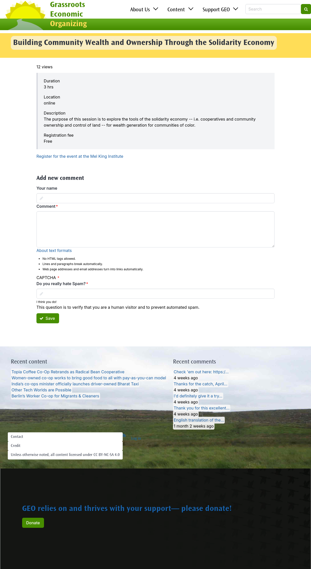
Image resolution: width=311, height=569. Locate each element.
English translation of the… (199, 420)
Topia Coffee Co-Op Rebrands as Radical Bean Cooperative (68, 372)
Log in (136, 439)
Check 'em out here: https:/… (201, 372)
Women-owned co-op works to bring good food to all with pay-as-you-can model (89, 378)
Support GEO (216, 10)
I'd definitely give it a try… (198, 396)
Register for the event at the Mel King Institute (79, 156)
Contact (17, 437)
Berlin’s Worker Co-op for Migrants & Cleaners (55, 396)
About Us (140, 10)
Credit (15, 446)
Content (176, 10)
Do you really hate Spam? (61, 283)
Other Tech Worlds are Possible (41, 390)
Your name (46, 188)
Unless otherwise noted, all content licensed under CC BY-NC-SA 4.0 (65, 455)
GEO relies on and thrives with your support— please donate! (127, 509)
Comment (45, 206)
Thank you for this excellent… (202, 408)
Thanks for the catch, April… (201, 384)
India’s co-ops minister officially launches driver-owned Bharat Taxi (75, 384)
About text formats (54, 250)
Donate (33, 522)
